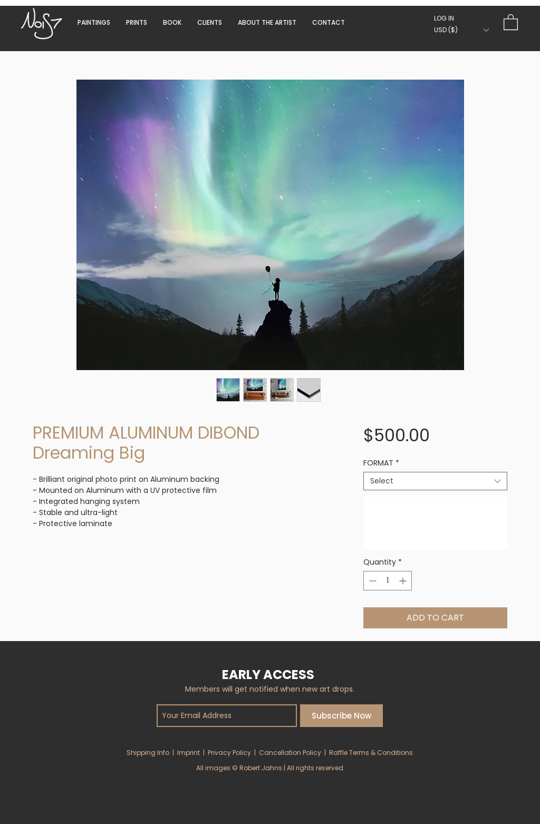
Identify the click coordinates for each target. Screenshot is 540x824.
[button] (172, 22)
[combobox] (435, 481)
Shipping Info (148, 752)
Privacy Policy (229, 752)
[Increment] (403, 580)
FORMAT (381, 463)
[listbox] (461, 29)
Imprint (188, 752)
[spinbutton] (387, 580)
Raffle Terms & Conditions (371, 752)
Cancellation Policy (290, 752)
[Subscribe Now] (341, 715)
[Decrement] (371, 580)
